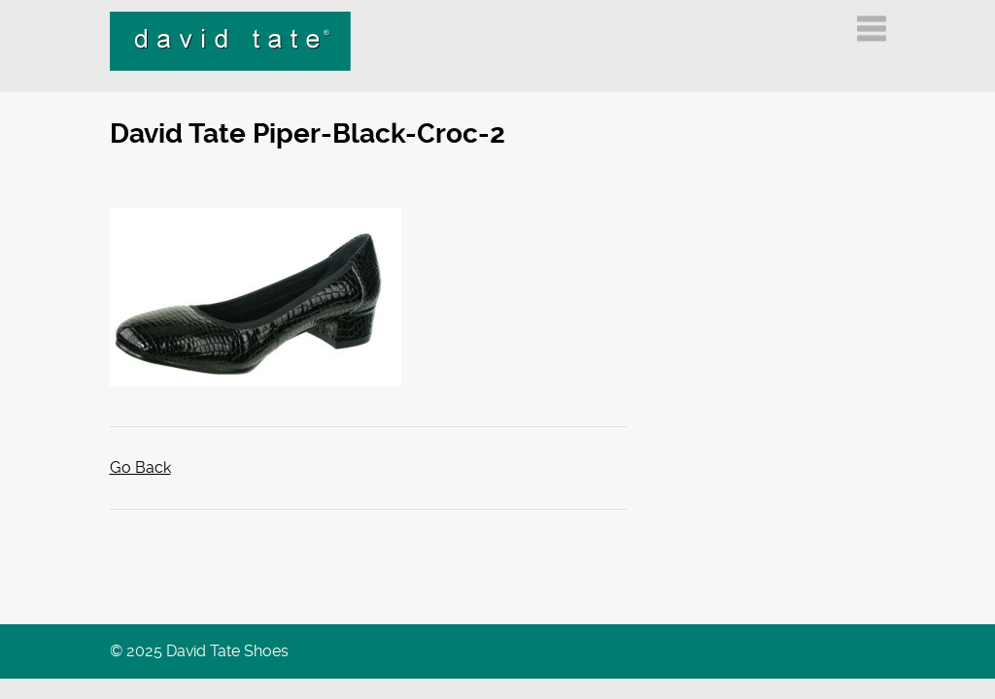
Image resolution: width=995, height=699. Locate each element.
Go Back (140, 467)
